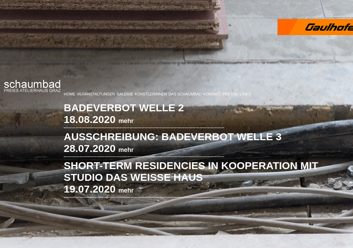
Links (245, 94)
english (77, 76)
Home (69, 94)
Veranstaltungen (96, 94)
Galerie (125, 94)
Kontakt (212, 94)
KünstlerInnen (151, 94)
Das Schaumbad (185, 94)
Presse (230, 94)
